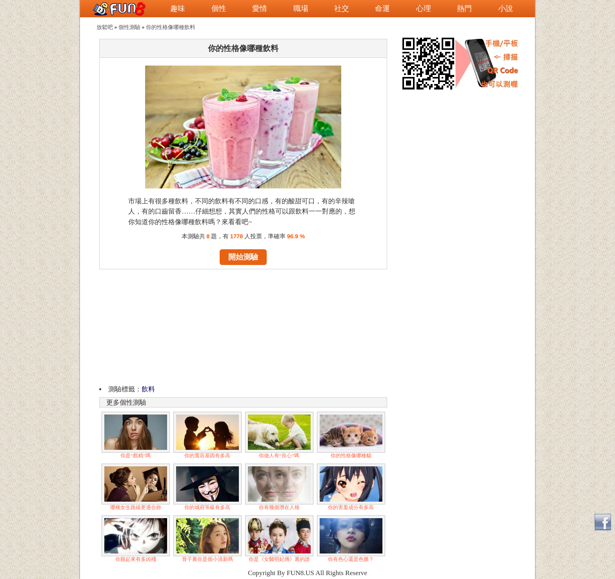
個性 (218, 8)
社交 (341, 8)
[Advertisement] (243, 326)
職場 (300, 8)
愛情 (259, 8)
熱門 (464, 8)
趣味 (177, 8)
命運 (382, 8)
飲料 (148, 389)
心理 (423, 8)
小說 (505, 8)
